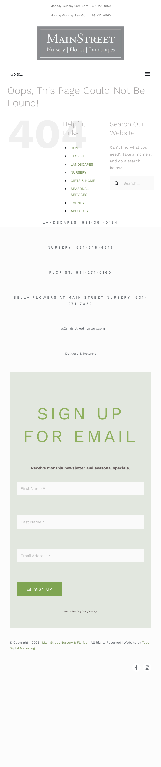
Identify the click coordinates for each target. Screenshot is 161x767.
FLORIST (78, 156)
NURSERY (78, 172)
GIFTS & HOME (83, 181)
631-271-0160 (101, 6)
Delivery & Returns (80, 353)
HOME (76, 148)
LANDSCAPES (82, 164)
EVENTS (77, 203)
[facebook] (136, 667)
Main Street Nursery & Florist (64, 642)
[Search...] (132, 183)
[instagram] (147, 667)
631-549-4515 (94, 247)
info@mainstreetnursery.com (80, 328)
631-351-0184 (100, 222)
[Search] (116, 183)
